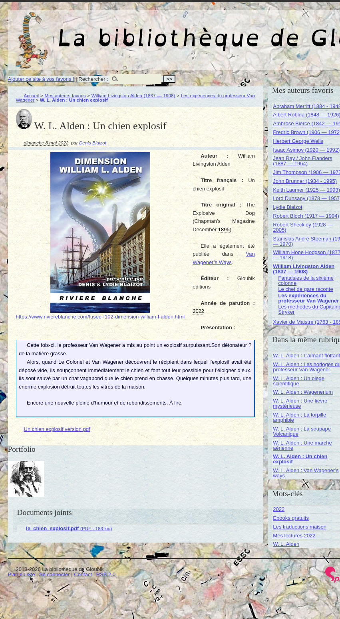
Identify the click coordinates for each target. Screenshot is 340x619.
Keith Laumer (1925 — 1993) (306, 190)
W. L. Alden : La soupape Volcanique (302, 431)
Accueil (31, 95)
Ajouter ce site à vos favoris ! (41, 79)
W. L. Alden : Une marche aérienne (302, 445)
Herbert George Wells (298, 141)
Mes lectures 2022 (294, 536)
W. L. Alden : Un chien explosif (300, 459)
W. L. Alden (286, 544)
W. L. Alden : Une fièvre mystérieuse (300, 403)
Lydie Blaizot (287, 207)
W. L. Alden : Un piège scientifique (298, 381)
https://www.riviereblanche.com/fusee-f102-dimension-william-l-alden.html (100, 317)
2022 (278, 509)
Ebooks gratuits (291, 518)
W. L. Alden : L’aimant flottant (306, 356)
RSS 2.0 (105, 574)
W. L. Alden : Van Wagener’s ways (305, 473)
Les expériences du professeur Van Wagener (308, 298)
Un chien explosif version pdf (57, 429)
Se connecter (54, 574)
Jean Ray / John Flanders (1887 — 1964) (302, 160)
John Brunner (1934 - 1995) (305, 181)
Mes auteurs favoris (65, 95)
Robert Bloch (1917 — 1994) (306, 216)
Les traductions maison (299, 527)
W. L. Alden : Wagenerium (303, 392)
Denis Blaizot (92, 142)
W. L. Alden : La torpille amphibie (299, 417)
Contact (83, 574)
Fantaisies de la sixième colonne (306, 280)
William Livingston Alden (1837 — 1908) (133, 95)
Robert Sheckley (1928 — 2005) (302, 227)
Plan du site (21, 574)
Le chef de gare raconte (305, 289)
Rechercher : (93, 79)
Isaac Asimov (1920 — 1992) (306, 150)
